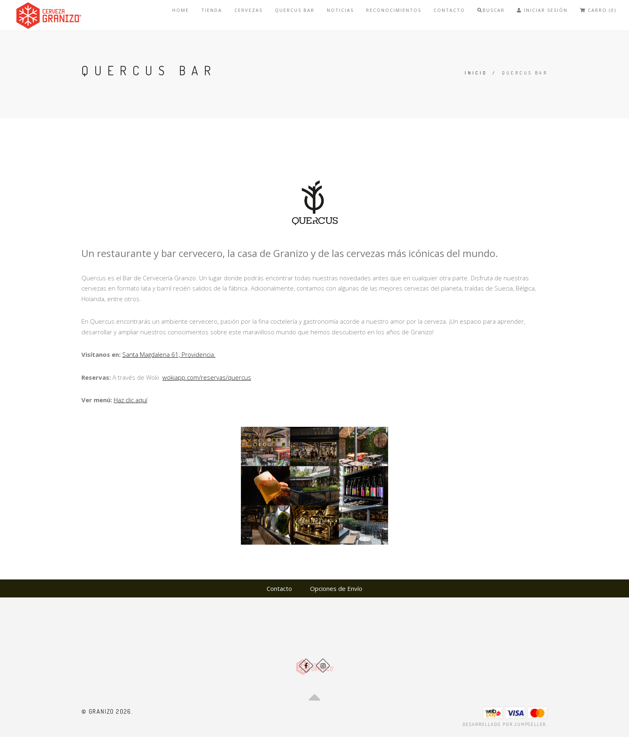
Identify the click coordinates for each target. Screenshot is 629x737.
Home (180, 10)
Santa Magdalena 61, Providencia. (169, 354)
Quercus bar (294, 10)
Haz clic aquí (130, 400)
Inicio (476, 73)
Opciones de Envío (336, 588)
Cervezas (248, 10)
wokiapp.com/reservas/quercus (206, 377)
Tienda (211, 10)
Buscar (491, 10)
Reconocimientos (393, 10)
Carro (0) (598, 10)
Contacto (449, 10)
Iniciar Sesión (542, 10)
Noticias (340, 10)
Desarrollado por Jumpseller (504, 724)
